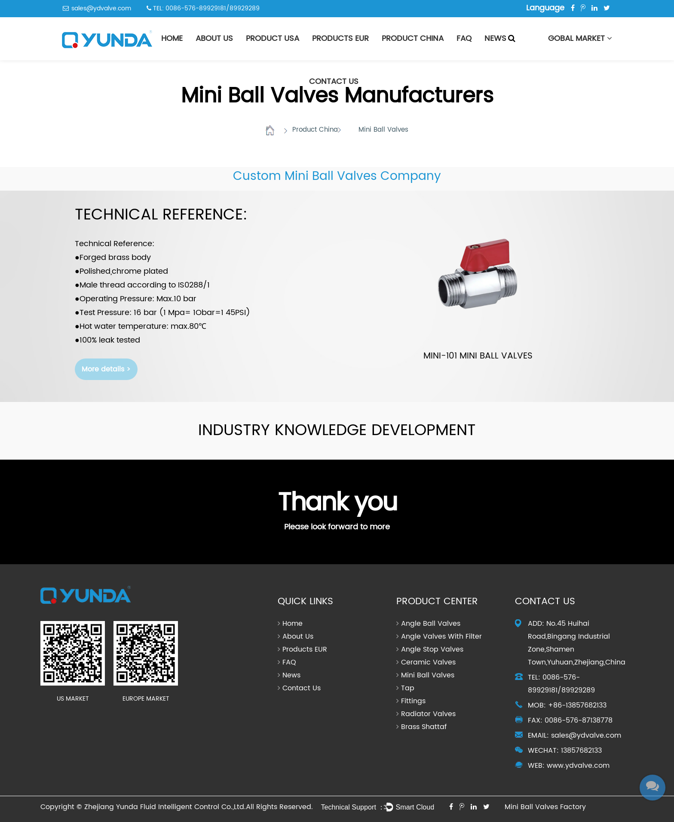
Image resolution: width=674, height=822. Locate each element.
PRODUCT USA (272, 38)
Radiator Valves (428, 714)
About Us (214, 38)
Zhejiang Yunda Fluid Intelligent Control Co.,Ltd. (165, 807)
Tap (407, 688)
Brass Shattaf (424, 726)
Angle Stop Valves (432, 649)
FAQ (464, 38)
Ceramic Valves (428, 662)
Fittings (413, 701)
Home (172, 38)
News (495, 38)
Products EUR (340, 38)
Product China (413, 38)
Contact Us (333, 81)
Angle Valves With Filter (441, 636)
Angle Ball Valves (430, 623)
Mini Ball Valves (427, 675)
